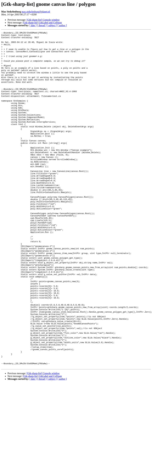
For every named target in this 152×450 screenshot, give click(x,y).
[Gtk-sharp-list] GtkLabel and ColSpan (42, 22)
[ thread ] (41, 25)
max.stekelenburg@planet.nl (36, 11)
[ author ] (62, 25)
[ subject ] (52, 25)
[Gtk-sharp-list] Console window (43, 19)
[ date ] (32, 25)
